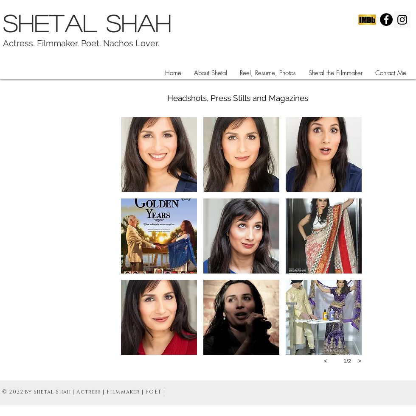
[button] (267, 73)
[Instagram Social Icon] (402, 19)
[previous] (325, 361)
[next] (359, 361)
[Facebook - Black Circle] (386, 19)
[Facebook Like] (346, 110)
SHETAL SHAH (91, 22)
